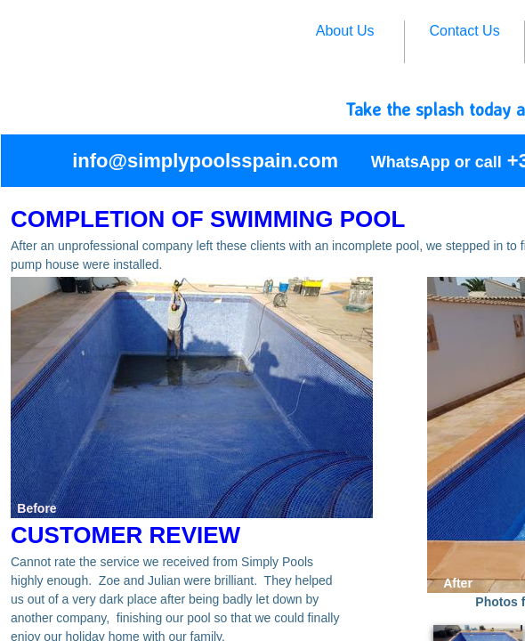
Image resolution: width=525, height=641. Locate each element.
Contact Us (465, 30)
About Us (345, 30)
